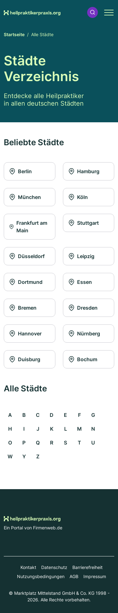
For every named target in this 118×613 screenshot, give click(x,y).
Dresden (83, 308)
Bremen (23, 308)
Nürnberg (84, 333)
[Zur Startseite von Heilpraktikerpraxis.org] (32, 12)
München (25, 197)
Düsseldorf (27, 256)
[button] (92, 12)
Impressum (94, 576)
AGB (74, 576)
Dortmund (25, 282)
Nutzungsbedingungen (41, 576)
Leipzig (81, 256)
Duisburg (24, 359)
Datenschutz (54, 567)
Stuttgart (83, 223)
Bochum (82, 359)
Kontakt (28, 567)
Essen (80, 282)
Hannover (25, 333)
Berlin (20, 171)
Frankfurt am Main (28, 227)
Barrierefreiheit (87, 567)
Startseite (14, 34)
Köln (78, 197)
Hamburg (83, 171)
